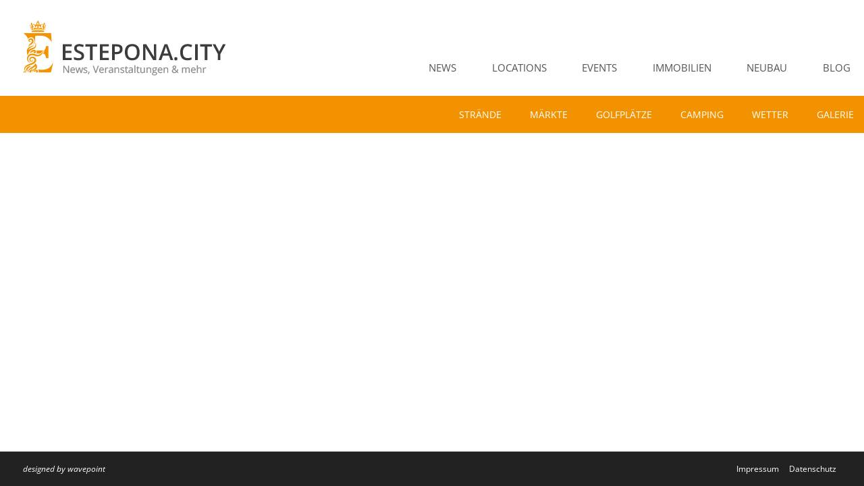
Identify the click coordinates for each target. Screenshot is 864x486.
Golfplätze (624, 114)
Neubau (767, 67)
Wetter (770, 114)
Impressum (757, 469)
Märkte (549, 114)
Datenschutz (812, 469)
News (442, 67)
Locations (519, 67)
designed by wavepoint (64, 469)
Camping (702, 114)
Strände (480, 114)
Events (599, 67)
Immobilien (682, 67)
